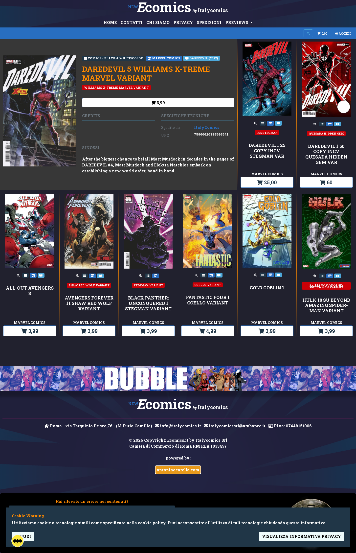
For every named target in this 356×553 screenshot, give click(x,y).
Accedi (343, 33)
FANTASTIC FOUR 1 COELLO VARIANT (208, 300)
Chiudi (23, 536)
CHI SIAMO (158, 22)
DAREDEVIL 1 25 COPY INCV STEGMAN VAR (267, 151)
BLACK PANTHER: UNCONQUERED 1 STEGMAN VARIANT (148, 303)
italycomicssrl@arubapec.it (235, 425)
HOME (110, 22)
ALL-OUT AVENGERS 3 (30, 290)
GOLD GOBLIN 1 (267, 288)
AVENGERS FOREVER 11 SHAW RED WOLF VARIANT (89, 303)
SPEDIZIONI (209, 22)
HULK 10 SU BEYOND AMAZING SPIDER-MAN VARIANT (326, 306)
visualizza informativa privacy (301, 536)
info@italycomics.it (178, 425)
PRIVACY (183, 22)
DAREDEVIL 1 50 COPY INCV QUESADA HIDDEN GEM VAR (326, 154)
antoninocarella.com (178, 469)
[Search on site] (308, 33)
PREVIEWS (237, 22)
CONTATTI (131, 22)
